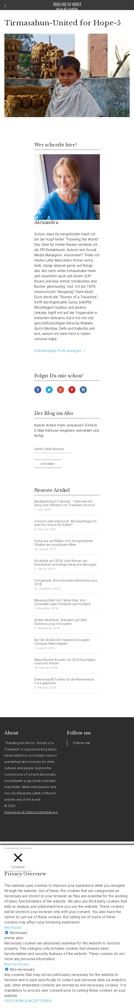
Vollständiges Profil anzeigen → (60, 351)
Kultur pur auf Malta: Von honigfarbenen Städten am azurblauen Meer (63, 542)
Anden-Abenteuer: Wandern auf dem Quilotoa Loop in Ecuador (60, 621)
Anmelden (48, 464)
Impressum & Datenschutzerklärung (30, 812)
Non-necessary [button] (16, 964)
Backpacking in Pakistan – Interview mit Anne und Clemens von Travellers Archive (64, 503)
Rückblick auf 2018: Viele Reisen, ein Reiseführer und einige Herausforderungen (65, 562)
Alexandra (46, 222)
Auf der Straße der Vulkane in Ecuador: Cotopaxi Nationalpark (62, 641)
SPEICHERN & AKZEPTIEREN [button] (28, 1001)
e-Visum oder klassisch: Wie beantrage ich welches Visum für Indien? (65, 523)
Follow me (79, 733)
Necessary (19, 933)
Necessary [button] (13, 927)
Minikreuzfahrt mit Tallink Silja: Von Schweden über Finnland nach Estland (62, 602)
